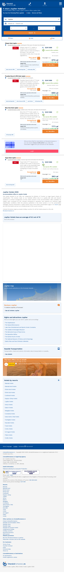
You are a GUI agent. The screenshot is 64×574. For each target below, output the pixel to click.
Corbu (4, 511)
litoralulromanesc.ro (8, 210)
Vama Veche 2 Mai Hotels (12, 416)
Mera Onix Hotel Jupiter (12, 108)
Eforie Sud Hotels (10, 392)
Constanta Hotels (10, 413)
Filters (10, 38)
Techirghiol (6, 506)
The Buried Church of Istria (12, 336)
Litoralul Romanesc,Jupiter (14, 45)
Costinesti (5, 493)
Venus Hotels (9, 404)
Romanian (21, 446)
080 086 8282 (33, 480)
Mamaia (5, 486)
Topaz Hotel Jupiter (10, 158)
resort (56, 204)
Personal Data (7, 549)
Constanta (6, 503)
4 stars (28, 13)
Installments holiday (8, 529)
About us (5, 550)
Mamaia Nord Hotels (10, 386)
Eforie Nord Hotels (10, 389)
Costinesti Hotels (10, 395)
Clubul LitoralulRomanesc (10, 521)
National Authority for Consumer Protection (15, 468)
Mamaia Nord (6, 488)
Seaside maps (7, 526)
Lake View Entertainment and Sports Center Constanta (20, 327)
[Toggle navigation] (60, 4)
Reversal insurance (8, 532)
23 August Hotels (10, 432)
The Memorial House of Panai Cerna (15, 332)
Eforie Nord (6, 490)
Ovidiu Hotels (9, 438)
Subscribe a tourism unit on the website (14, 539)
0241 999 (23, 481)
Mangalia (5, 501)
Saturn (5, 499)
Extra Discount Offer (10, 69)
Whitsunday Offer (31, 69)
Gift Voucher (6, 534)
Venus (4, 498)
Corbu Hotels (9, 429)
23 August (5, 512)
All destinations (7, 555)
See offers (50, 65)
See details (8, 354)
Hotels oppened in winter (10, 557)
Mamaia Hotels (9, 383)
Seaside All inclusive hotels (10, 527)
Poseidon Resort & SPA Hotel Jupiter (15, 76)
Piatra (4, 514)
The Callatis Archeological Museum (15, 329)
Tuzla (4, 509)
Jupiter (5, 496)
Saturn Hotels (9, 407)
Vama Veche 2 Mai (8, 504)
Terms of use (6, 544)
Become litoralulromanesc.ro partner (13, 537)
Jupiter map (9, 286)
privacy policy (56, 363)
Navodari (5, 508)
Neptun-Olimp (7, 495)
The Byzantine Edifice (11, 334)
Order (31, 38)
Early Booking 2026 (21, 69)
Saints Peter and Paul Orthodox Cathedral (16, 341)
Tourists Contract (7, 546)
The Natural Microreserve (12, 325)
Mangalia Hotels (9, 410)
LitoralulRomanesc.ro (9, 452)
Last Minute (30, 101)
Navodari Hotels (9, 422)
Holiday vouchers (8, 530)
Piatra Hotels (8, 435)
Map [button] (52, 38)
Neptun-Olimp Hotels (11, 398)
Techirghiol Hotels (10, 419)
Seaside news (7, 524)
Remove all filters (37, 13)
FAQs (4, 547)
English (15, 446)
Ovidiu (4, 516)
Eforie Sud (6, 491)
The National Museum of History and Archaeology (19, 339)
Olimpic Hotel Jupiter (11, 43)
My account (28, 446)
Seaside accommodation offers (11, 522)
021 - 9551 (10, 475)
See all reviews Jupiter (12, 310)
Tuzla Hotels (8, 426)
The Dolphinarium (10, 322)
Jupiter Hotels (9, 401)
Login (32, 151)
